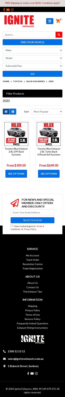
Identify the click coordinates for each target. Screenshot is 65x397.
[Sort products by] (46, 112)
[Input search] (29, 35)
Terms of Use (32, 314)
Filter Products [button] (15, 93)
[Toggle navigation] (49, 21)
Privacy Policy (30, 229)
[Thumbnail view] (6, 112)
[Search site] (58, 35)
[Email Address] (32, 212)
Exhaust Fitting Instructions (32, 327)
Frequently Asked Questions (32, 323)
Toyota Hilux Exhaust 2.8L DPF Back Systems (16, 151)
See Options (16, 173)
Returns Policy (32, 319)
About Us (32, 282)
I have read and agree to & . (27, 227)
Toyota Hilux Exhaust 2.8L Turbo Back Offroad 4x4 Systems (48, 151)
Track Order (32, 259)
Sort (26, 111)
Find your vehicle (32, 42)
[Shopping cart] (57, 21)
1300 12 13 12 (16, 351)
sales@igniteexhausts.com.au (26, 358)
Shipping (32, 305)
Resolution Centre (33, 264)
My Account (32, 255)
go (32, 73)
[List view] (12, 112)
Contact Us (32, 287)
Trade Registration (32, 268)
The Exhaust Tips (32, 291)
